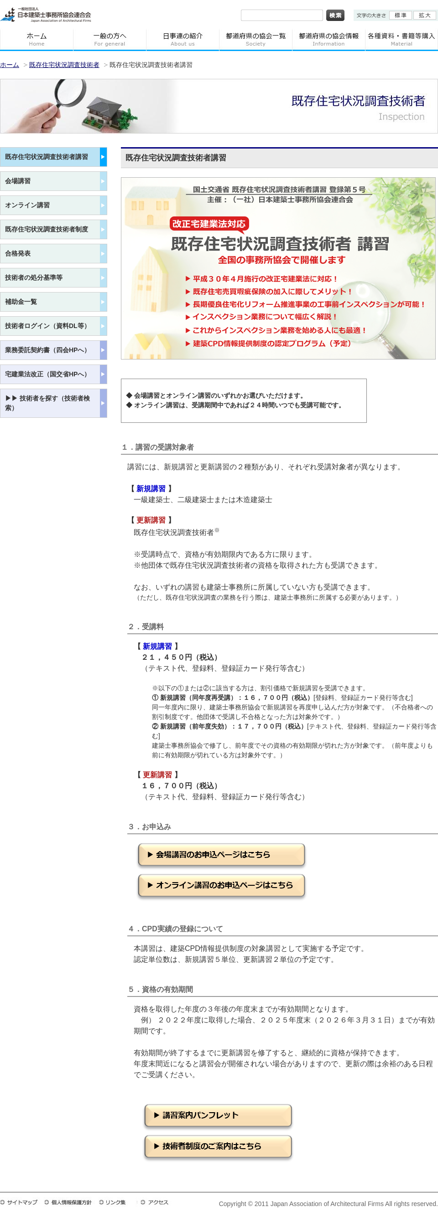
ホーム (36, 39)
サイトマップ (22, 1202)
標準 (400, 15)
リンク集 (118, 1202)
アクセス (158, 1202)
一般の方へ (109, 39)
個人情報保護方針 (71, 1202)
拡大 (424, 15)
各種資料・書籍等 (401, 39)
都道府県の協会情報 (328, 39)
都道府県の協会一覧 (255, 39)
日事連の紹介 (182, 39)
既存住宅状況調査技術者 (64, 64)
